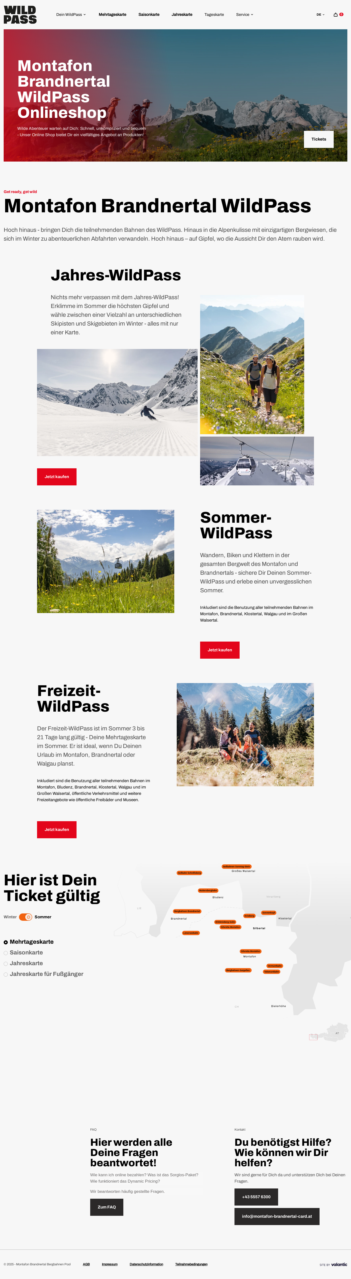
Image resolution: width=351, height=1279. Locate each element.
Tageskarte (214, 14)
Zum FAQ (107, 1207)
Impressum (109, 1264)
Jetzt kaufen (57, 476)
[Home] (20, 15)
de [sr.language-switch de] (321, 14)
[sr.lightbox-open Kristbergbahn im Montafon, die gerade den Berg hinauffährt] (105, 561)
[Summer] (29, 917)
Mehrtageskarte (112, 14)
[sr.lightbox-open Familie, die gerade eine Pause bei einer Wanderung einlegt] (245, 734)
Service (245, 14)
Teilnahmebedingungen (191, 1264)
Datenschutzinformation (146, 1264)
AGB (86, 1264)
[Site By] (333, 1264)
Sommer (43, 917)
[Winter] (22, 917)
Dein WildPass (71, 14)
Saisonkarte (148, 14)
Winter (10, 917)
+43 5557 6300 (256, 1197)
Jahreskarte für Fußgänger (46, 974)
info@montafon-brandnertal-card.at (277, 1216)
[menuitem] (71, 15)
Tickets (319, 139)
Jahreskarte (182, 14)
